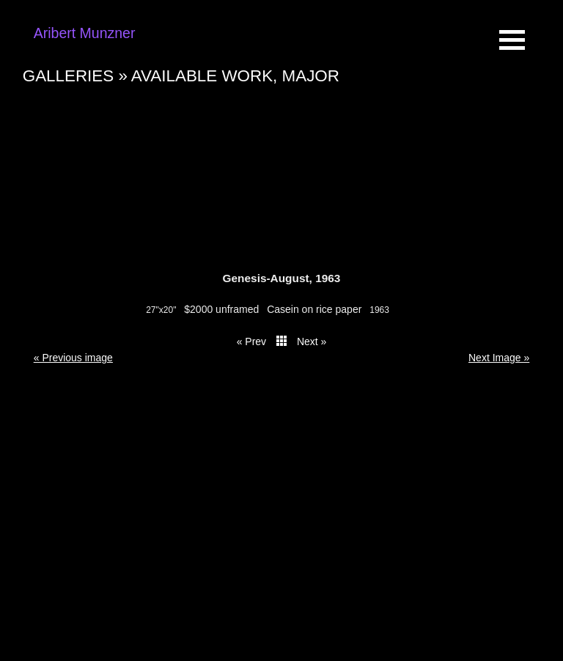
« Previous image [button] (73, 357)
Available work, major (235, 76)
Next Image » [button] (498, 357)
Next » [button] (311, 341)
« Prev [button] (251, 341)
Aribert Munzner (85, 33)
